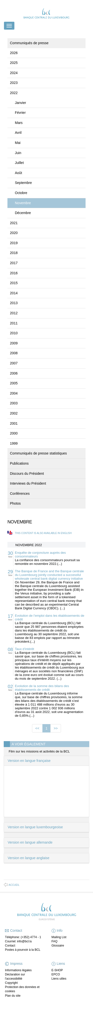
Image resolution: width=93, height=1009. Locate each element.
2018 (14, 253)
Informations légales (18, 970)
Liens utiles (59, 978)
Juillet (19, 163)
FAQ (55, 941)
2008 (14, 353)
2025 (14, 63)
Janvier (20, 103)
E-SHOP (57, 970)
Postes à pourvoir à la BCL (22, 949)
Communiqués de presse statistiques (38, 453)
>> (56, 728)
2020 (14, 233)
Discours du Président (27, 473)
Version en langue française (29, 761)
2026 (14, 53)
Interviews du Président (28, 483)
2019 (14, 243)
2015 (14, 283)
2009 (14, 343)
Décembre (23, 213)
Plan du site (13, 995)
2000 (14, 433)
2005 (14, 383)
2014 (14, 293)
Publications (19, 463)
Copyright (11, 983)
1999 (14, 443)
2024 (14, 73)
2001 (14, 423)
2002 (14, 413)
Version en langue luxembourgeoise (35, 827)
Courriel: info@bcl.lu (18, 941)
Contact (10, 945)
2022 (14, 93)
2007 (14, 363)
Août (18, 173)
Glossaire (58, 945)
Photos (15, 503)
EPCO (56, 974)
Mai (18, 143)
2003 (14, 403)
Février (20, 113)
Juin (18, 153)
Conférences (20, 493)
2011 (14, 323)
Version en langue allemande (30, 842)
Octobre (21, 193)
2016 (14, 273)
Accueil (14, 885)
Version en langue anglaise (28, 858)
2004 (14, 393)
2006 (14, 373)
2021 (14, 223)
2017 (14, 263)
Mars (19, 123)
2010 (14, 333)
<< (37, 728)
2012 (14, 313)
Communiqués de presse (29, 43)
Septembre (23, 183)
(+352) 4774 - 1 (31, 937)
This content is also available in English (43, 533)
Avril (18, 133)
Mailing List (59, 937)
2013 (14, 303)
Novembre (23, 203)
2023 (14, 83)
